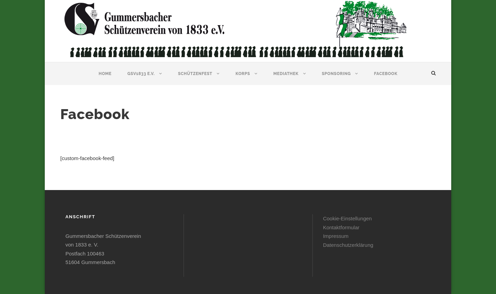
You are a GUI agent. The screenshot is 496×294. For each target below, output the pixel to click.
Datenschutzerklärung (348, 245)
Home (105, 73)
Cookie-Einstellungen (347, 218)
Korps (243, 73)
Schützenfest (195, 73)
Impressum (336, 236)
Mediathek (285, 73)
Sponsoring (336, 73)
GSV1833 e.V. (141, 73)
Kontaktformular (341, 227)
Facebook (385, 73)
